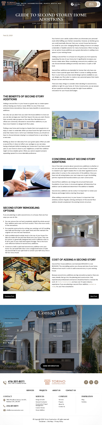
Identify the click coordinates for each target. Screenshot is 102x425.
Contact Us (20, 5)
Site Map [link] (50, 421)
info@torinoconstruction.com (14, 410)
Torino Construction (64, 282)
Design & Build (40, 399)
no (9, 343)
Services (23, 3)
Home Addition (40, 410)
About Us (54, 3)
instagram (96, 382)
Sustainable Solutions (34, 3)
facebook (86, 382)
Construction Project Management (42, 404)
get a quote (91, 4)
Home (18, 3)
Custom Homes (40, 407)
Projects (47, 3)
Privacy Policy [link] (59, 421)
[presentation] (64, 343)
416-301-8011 (77, 5)
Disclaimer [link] (42, 421)
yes (5, 343)
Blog (59, 3)
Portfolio (84, 402)
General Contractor (41, 402)
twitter (91, 382)
